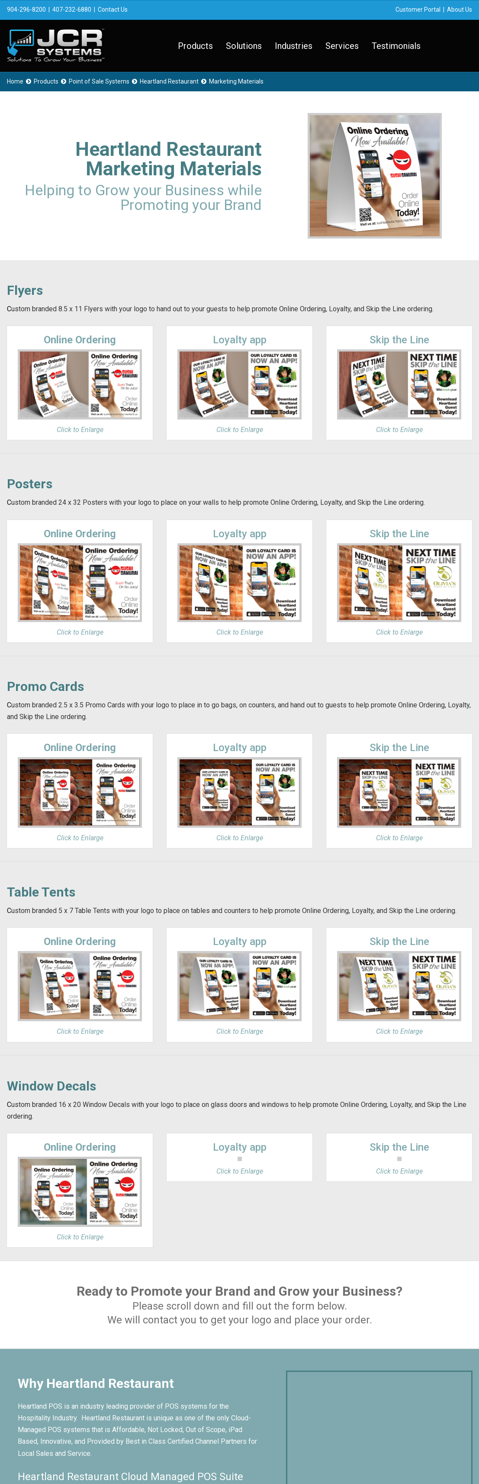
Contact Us (113, 9)
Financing (274, 1395)
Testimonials (396, 46)
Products (195, 46)
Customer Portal (417, 9)
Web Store (187, 1383)
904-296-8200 (26, 9)
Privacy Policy (138, 1460)
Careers (272, 1383)
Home (15, 81)
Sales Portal (279, 1336)
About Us (459, 9)
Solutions (244, 46)
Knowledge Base (286, 1372)
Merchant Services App (295, 1407)
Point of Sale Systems (99, 81)
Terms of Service (186, 1460)
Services (342, 46)
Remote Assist (283, 1360)
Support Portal (282, 1348)
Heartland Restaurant (169, 81)
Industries (293, 46)
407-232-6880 (71, 9)
